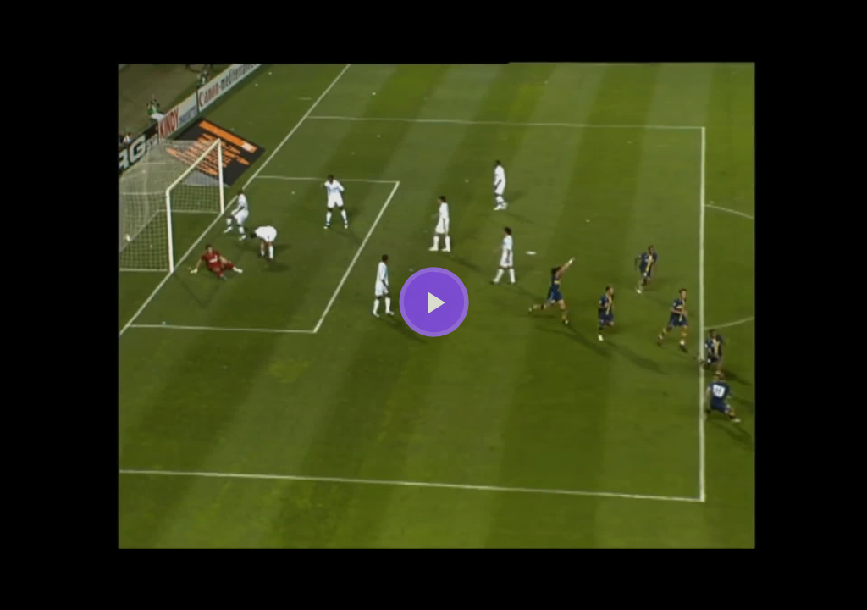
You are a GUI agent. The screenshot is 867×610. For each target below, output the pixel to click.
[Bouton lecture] (434, 302)
